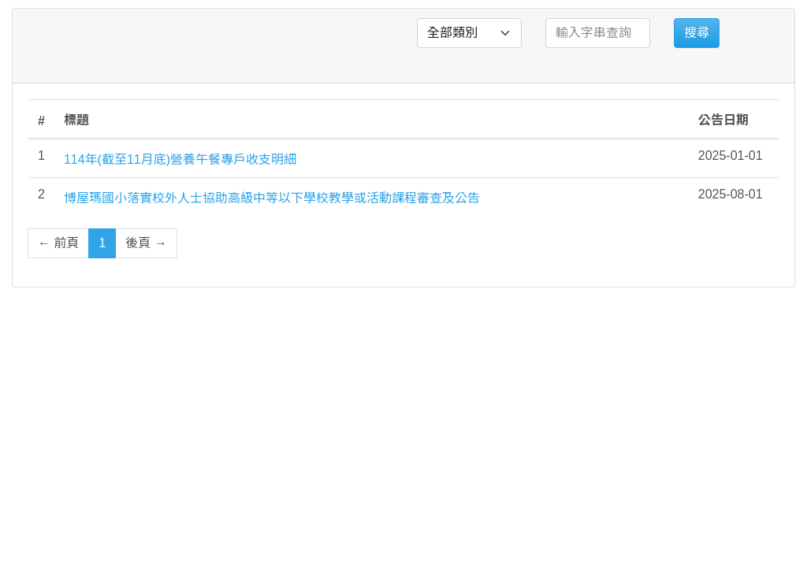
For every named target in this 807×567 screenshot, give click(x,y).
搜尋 (696, 32)
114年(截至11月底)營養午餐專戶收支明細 (180, 159)
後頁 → (145, 243)
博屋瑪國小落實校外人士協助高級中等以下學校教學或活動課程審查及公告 (272, 198)
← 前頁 (58, 243)
